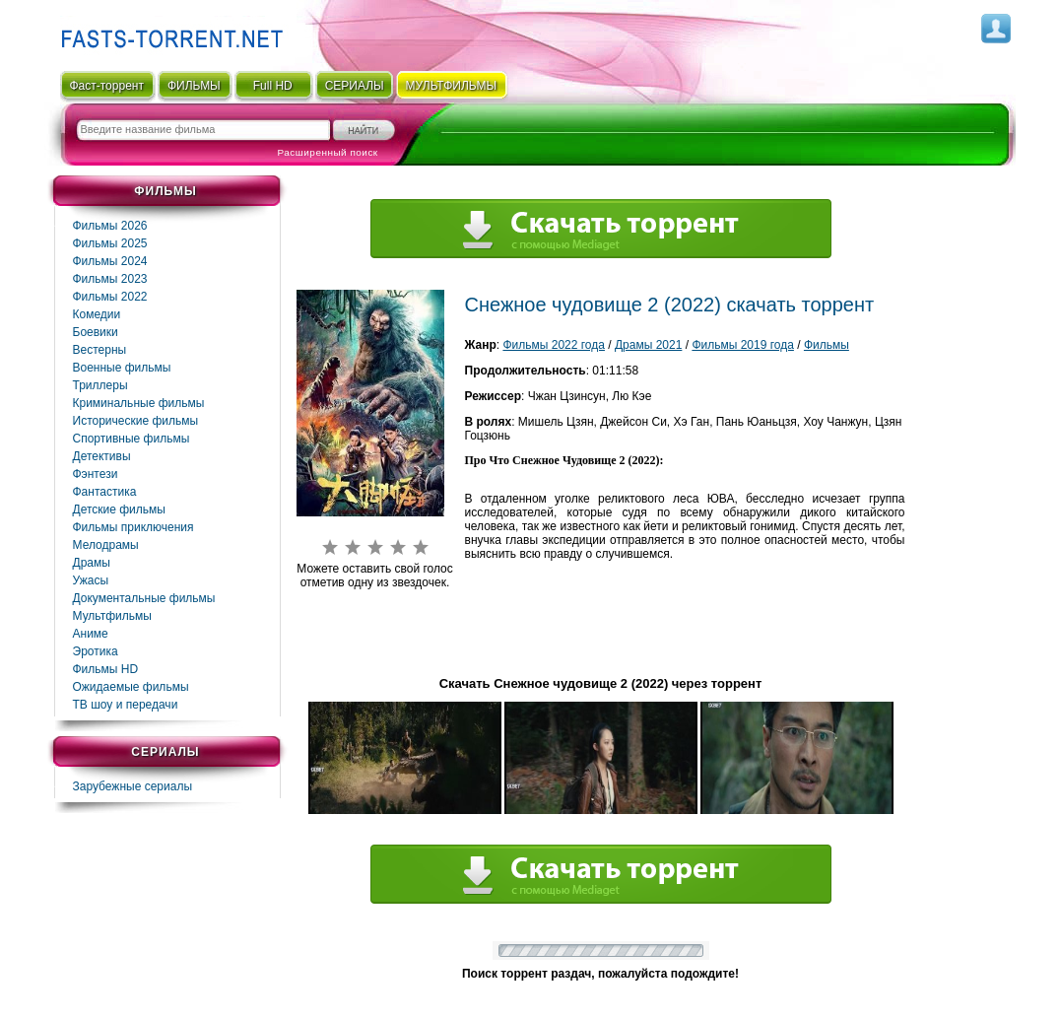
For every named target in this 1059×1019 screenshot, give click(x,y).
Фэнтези (95, 474)
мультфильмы (451, 86)
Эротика (95, 651)
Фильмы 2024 (110, 261)
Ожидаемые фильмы (131, 687)
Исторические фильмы (136, 421)
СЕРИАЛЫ (354, 86)
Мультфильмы (112, 616)
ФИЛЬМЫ (194, 86)
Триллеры (100, 385)
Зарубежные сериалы (133, 786)
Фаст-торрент (106, 86)
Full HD (273, 86)
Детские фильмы (119, 509)
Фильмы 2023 (110, 279)
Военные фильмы (122, 367)
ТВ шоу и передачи (125, 705)
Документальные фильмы (144, 598)
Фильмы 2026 (110, 226)
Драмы (91, 563)
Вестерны (100, 350)
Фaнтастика (105, 492)
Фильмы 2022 (110, 297)
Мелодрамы (106, 545)
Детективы (102, 456)
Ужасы (91, 580)
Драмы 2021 (648, 345)
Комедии (97, 314)
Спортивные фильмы (131, 438)
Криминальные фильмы (139, 403)
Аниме (90, 634)
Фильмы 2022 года (553, 345)
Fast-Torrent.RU (167, 32)
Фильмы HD (106, 669)
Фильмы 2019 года (743, 345)
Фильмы (826, 345)
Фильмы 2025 (110, 243)
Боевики (95, 332)
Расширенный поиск (328, 152)
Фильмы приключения (133, 527)
